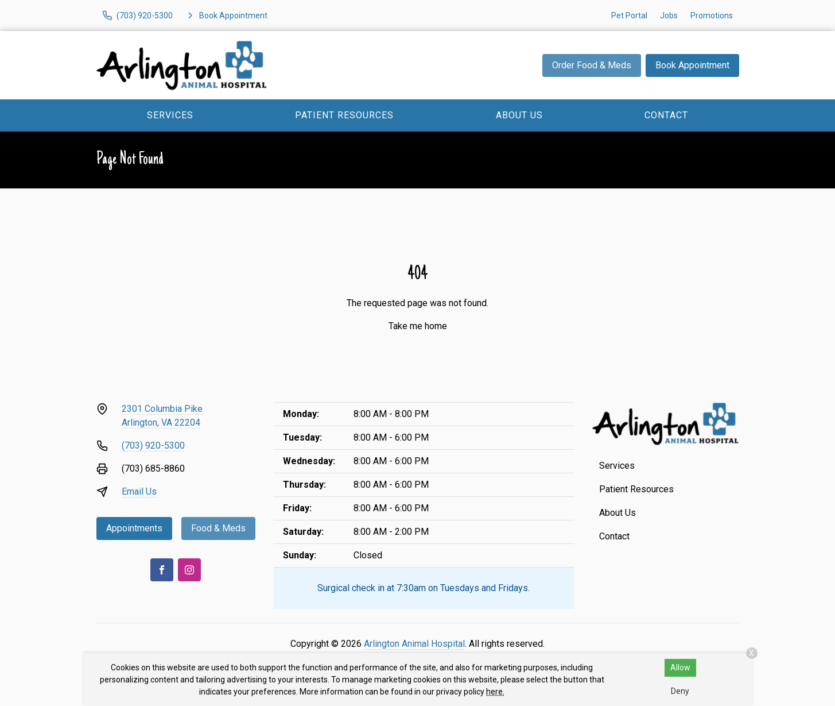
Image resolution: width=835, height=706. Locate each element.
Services (170, 115)
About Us (519, 115)
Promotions (711, 15)
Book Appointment (692, 65)
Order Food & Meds (591, 65)
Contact (666, 115)
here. (495, 691)
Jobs (669, 15)
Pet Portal (629, 15)
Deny (680, 691)
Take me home (418, 326)
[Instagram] (189, 569)
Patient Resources (344, 115)
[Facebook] (161, 569)
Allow (680, 667)
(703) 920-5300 (153, 445)
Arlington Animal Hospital (414, 643)
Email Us (139, 491)
